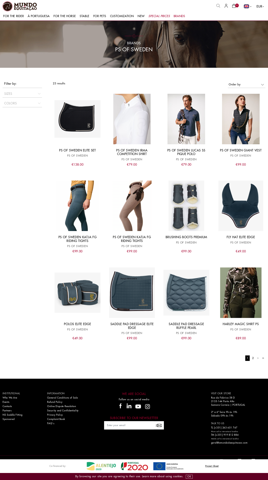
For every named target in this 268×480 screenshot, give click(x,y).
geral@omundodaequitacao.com (229, 442)
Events (6, 402)
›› (263, 358)
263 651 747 (229, 427)
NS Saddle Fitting (13, 415)
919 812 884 (231, 435)
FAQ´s (50, 423)
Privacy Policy (55, 415)
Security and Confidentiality (63, 410)
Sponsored (9, 419)
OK (189, 476)
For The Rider (13, 16)
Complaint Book (56, 419)
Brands (179, 16)
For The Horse (64, 16)
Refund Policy (54, 402)
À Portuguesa (39, 16)
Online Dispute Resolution (61, 406)
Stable (84, 16)
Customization (122, 16)
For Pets (99, 16)
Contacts (7, 406)
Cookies (178, 476)
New (141, 16)
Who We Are (10, 397)
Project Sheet (212, 466)
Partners (7, 410)
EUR (259, 6)
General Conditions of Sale (62, 397)
